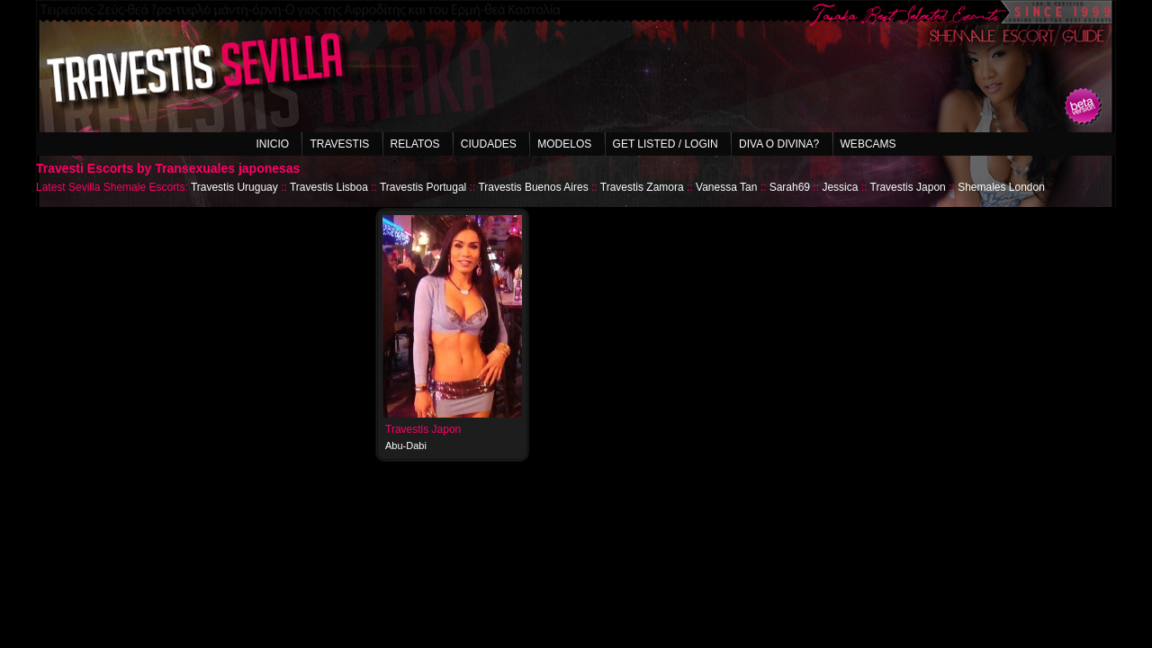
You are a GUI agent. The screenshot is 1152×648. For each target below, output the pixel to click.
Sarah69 (790, 187)
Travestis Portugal (423, 187)
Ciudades (489, 144)
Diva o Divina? (779, 144)
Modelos (564, 144)
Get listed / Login (665, 144)
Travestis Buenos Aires (533, 187)
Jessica (840, 187)
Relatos (415, 144)
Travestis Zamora (642, 187)
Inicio (272, 144)
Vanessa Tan (726, 187)
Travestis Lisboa (329, 187)
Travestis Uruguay (234, 187)
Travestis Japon (908, 187)
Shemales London (1001, 187)
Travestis (339, 144)
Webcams (868, 144)
